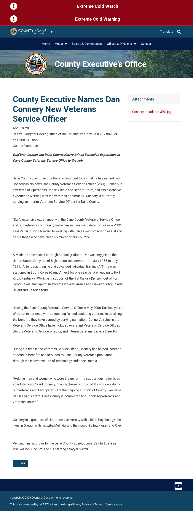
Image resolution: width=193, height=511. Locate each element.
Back (20, 463)
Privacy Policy (80, 504)
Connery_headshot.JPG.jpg (152, 112)
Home (46, 44)
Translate (166, 31)
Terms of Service (105, 504)
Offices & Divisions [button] (120, 44)
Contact (146, 44)
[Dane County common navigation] (51, 31)
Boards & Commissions (87, 44)
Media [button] (59, 44)
